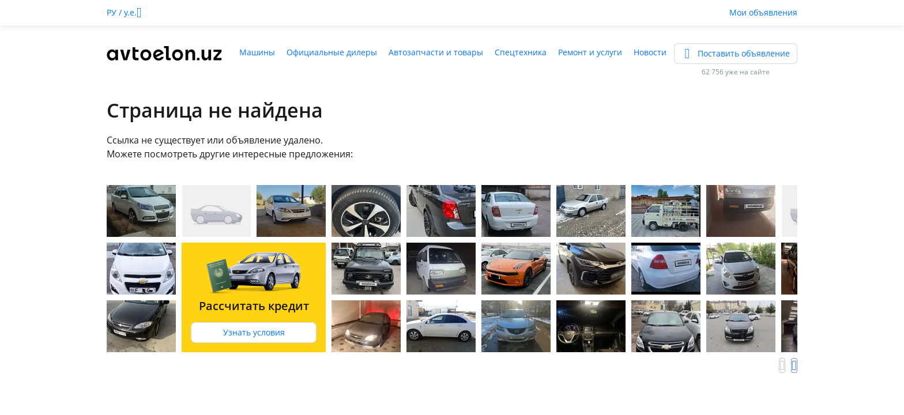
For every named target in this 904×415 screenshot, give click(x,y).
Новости (650, 52)
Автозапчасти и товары (436, 52)
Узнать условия (254, 332)
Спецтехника (521, 52)
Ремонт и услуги (590, 52)
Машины (257, 52)
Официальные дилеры (332, 52)
